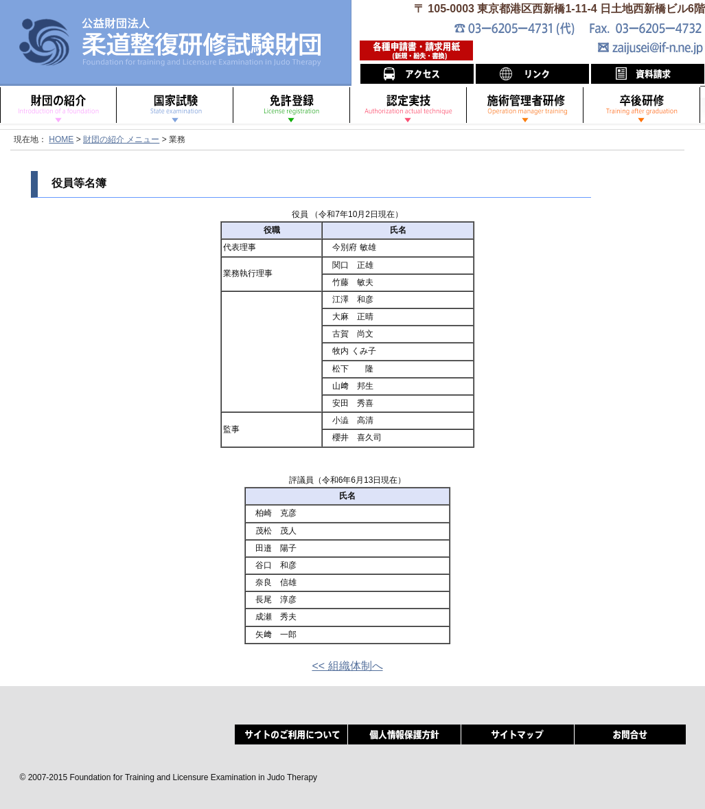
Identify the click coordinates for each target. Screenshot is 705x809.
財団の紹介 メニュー (121, 139)
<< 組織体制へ (347, 666)
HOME (61, 139)
